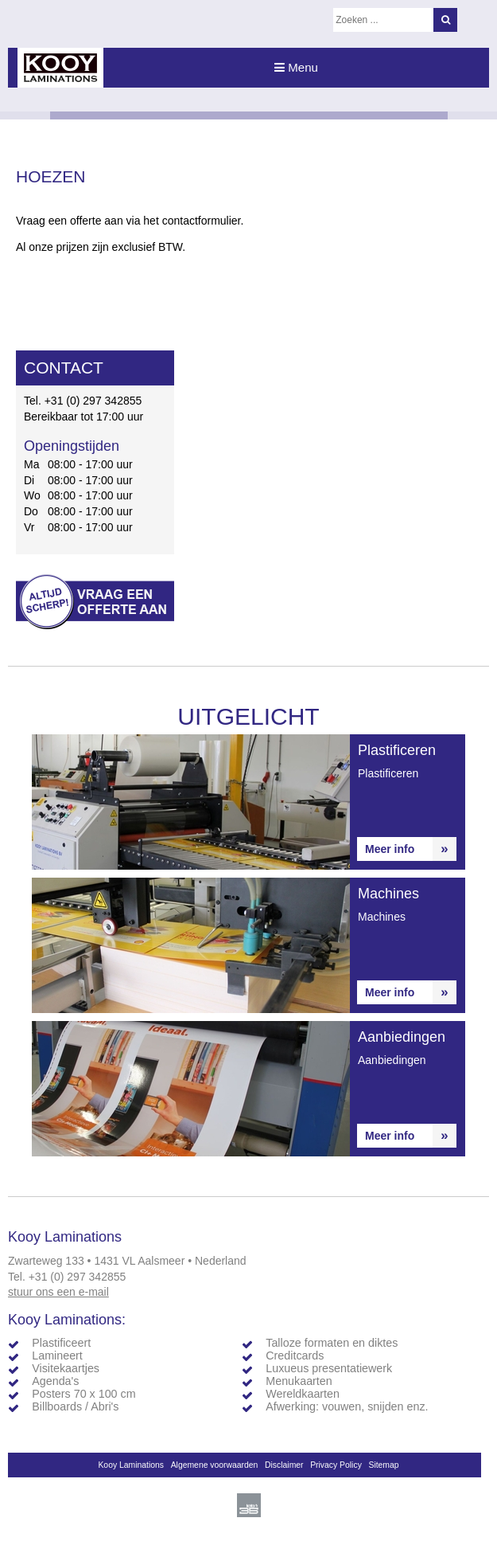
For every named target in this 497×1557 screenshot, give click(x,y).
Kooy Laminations (131, 1465)
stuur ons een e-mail (58, 1291)
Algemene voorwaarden (214, 1465)
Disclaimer (284, 1465)
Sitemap (383, 1465)
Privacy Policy (336, 1465)
